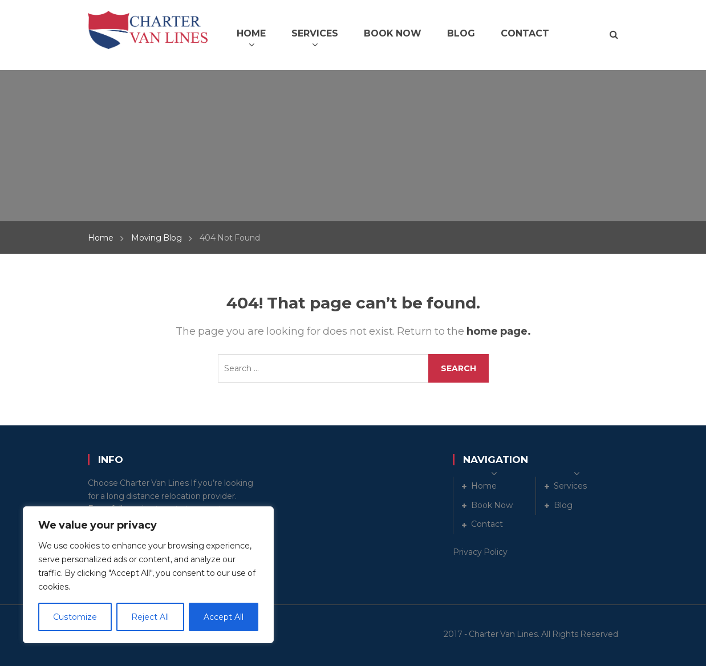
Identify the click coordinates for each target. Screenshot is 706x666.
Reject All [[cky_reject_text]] (150, 617)
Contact (487, 524)
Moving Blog (156, 238)
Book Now (492, 505)
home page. (498, 331)
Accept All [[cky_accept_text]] (224, 617)
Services (570, 486)
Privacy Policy (480, 552)
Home (100, 238)
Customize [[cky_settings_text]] (74, 617)
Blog (563, 505)
